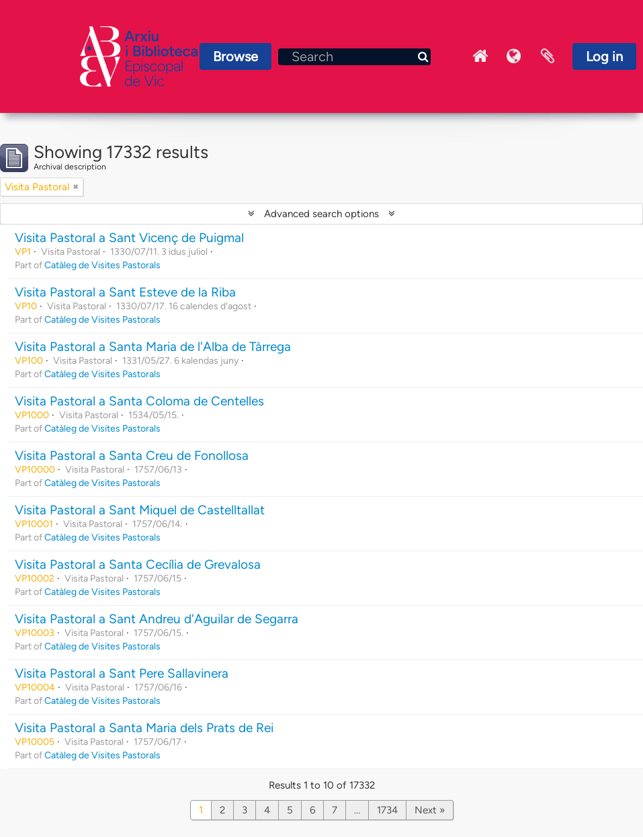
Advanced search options (321, 214)
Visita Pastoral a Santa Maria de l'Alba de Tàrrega (153, 346)
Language (514, 56)
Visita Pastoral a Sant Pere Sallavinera (121, 673)
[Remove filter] (76, 187)
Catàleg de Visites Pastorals (102, 265)
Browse (235, 56)
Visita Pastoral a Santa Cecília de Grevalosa (138, 564)
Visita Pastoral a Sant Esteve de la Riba (125, 292)
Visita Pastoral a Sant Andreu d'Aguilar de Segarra (156, 619)
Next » (430, 810)
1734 (387, 810)
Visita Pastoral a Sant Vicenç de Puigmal (129, 237)
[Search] (354, 56)
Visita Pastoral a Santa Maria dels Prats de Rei (144, 727)
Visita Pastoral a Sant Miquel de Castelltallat (140, 510)
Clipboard (547, 56)
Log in (604, 56)
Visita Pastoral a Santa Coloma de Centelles (139, 401)
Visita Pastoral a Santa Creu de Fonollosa (132, 455)
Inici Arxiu (480, 56)
